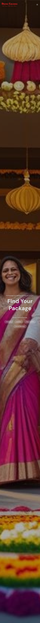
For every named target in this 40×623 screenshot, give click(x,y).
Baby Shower (30, 322)
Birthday (18, 322)
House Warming (20, 326)
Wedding (8, 322)
